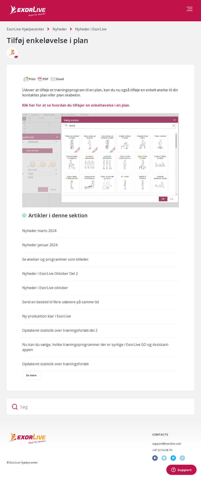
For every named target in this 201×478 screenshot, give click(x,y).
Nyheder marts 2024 (39, 230)
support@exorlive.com (166, 444)
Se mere (31, 375)
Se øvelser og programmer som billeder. (55, 259)
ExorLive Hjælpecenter (25, 29)
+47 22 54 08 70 (162, 450)
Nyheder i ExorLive (91, 29)
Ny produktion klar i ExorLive (46, 316)
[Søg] (100, 407)
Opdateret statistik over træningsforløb (55, 363)
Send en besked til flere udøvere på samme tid (60, 301)
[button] (189, 9)
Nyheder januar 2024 (39, 244)
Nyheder (59, 29)
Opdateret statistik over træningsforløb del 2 (59, 330)
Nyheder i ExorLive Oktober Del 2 (50, 273)
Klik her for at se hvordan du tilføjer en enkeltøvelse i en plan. (76, 105)
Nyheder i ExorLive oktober (45, 287)
